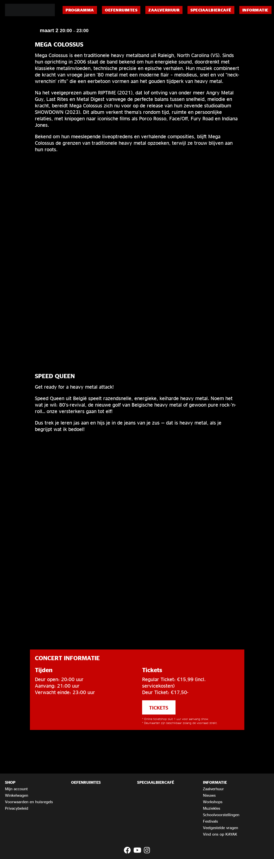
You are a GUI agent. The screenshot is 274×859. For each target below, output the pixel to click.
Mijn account (16, 789)
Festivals (210, 821)
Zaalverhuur (164, 10)
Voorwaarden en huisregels (29, 801)
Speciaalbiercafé (210, 10)
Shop (10, 782)
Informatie (255, 10)
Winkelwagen (16, 795)
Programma (80, 10)
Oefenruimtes (121, 10)
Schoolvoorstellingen (221, 814)
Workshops (212, 801)
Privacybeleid (16, 808)
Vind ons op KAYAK (220, 834)
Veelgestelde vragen (220, 827)
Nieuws (209, 795)
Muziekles (211, 808)
